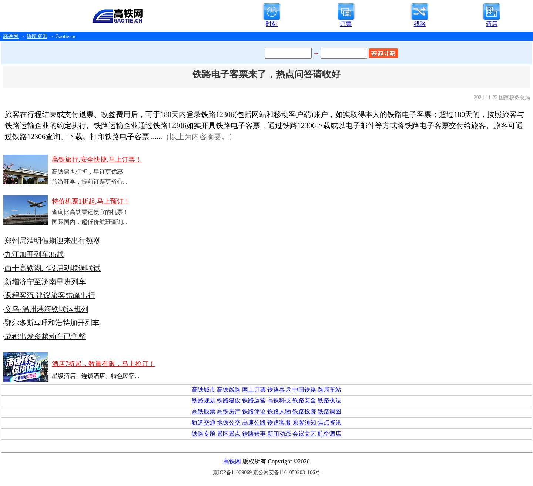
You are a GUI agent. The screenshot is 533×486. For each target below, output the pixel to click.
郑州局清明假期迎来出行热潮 (52, 241)
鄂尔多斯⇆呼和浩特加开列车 (52, 323)
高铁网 (11, 36)
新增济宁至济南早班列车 (45, 282)
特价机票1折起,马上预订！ (91, 201)
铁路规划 (203, 400)
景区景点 (229, 433)
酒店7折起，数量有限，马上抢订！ (103, 364)
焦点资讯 (329, 422)
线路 (420, 24)
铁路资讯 (37, 36)
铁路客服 (279, 422)
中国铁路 (304, 389)
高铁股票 (203, 411)
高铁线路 (229, 389)
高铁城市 (203, 389)
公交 (235, 422)
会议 (298, 433)
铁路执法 (329, 400)
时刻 (272, 24)
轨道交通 (203, 422)
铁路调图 (329, 411)
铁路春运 (279, 389)
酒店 (491, 24)
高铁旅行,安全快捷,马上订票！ (97, 159)
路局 (323, 389)
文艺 (310, 433)
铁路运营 (254, 400)
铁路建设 (229, 400)
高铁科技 (279, 400)
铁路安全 (304, 400)
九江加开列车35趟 (34, 254)
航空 (323, 433)
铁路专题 (203, 433)
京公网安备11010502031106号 (286, 472)
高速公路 (254, 422)
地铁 (223, 422)
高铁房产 (229, 411)
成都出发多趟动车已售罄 (45, 336)
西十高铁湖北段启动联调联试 (52, 268)
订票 (346, 24)
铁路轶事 (254, 433)
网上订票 (254, 389)
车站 (335, 389)
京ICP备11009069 (232, 472)
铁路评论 (254, 411)
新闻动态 (279, 433)
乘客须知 (304, 422)
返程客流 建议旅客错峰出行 (49, 295)
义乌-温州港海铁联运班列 (46, 309)
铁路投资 (304, 411)
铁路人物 (279, 411)
